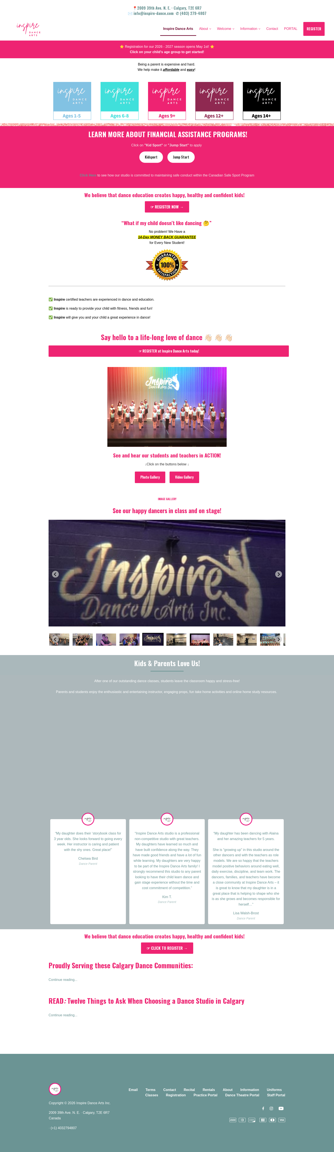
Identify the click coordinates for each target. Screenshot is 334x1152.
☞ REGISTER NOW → (167, 207)
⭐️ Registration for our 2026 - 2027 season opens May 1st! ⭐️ (167, 46)
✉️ (131, 13)
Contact (169, 1090)
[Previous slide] (55, 574)
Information (249, 1090)
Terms (150, 1090)
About (228, 1090)
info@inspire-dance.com (154, 13)
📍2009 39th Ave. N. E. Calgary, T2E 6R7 (167, 8)
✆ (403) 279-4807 (191, 13)
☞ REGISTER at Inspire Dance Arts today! (169, 351)
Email (133, 1090)
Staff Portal (276, 1095)
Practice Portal (205, 1095)
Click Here (88, 175)
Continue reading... (63, 980)
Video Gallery (184, 477)
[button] (59, 639)
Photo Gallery (150, 477)
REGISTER (314, 28)
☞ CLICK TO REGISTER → (167, 948)
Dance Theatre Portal (242, 1095)
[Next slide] (278, 574)
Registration (176, 1095)
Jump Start (181, 157)
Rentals (209, 1090)
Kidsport (151, 157)
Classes (151, 1095)
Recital (189, 1090)
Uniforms (274, 1090)
